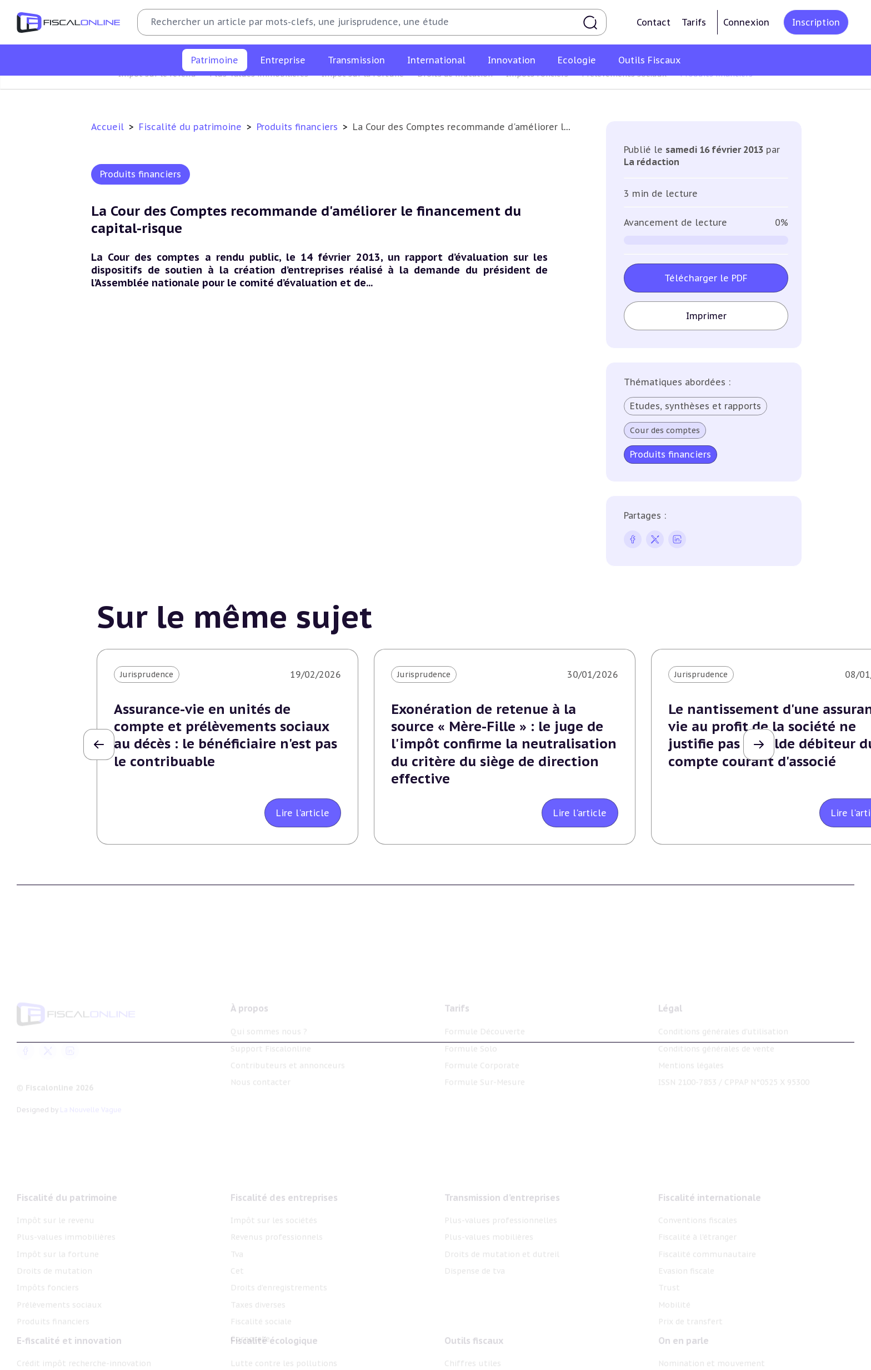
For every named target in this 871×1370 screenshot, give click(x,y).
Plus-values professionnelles (500, 1198)
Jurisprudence (146, 674)
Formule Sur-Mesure (484, 1066)
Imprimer (706, 315)
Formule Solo (470, 1033)
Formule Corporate (481, 1049)
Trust (669, 1266)
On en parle (683, 1323)
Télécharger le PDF (706, 278)
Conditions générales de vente (716, 1033)
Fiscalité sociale (261, 1300)
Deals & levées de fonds (704, 1363)
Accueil (107, 126)
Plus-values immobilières (258, 91)
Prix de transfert (690, 1300)
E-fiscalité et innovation (69, 1323)
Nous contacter (261, 1066)
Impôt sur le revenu (157, 91)
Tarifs (694, 22)
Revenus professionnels (277, 1215)
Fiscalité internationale (709, 1175)
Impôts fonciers (537, 91)
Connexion (746, 22)
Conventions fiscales (697, 1198)
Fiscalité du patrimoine (191, 126)
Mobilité (674, 1283)
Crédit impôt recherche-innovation (84, 1347)
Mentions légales (691, 1049)
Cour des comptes (665, 430)
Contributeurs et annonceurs (288, 1049)
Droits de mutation (455, 91)
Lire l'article (302, 812)
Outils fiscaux (473, 1323)
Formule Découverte (484, 1015)
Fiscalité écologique (274, 1323)
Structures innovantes (60, 1363)
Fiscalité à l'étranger (697, 1215)
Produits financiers (716, 91)
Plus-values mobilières (488, 1215)
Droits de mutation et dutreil (501, 1232)
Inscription (816, 22)
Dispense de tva (474, 1249)
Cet (237, 1249)
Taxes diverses (258, 1283)
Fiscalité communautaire (707, 1232)
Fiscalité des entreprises (284, 1175)
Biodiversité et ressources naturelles (302, 1363)
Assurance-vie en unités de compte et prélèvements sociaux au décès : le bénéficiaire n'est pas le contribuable (225, 735)
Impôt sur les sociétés (274, 1198)
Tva (237, 1232)
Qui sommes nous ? (269, 1015)
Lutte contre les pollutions (284, 1347)
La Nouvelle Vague (91, 1093)
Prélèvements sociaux (624, 91)
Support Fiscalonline (271, 1033)
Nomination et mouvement (711, 1347)
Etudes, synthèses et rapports (695, 405)
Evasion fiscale (686, 1249)
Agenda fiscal (469, 1363)
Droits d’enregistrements (279, 1266)
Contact (653, 22)
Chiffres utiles (472, 1347)
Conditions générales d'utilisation (723, 1015)
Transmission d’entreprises (502, 1175)
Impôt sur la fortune (363, 91)
